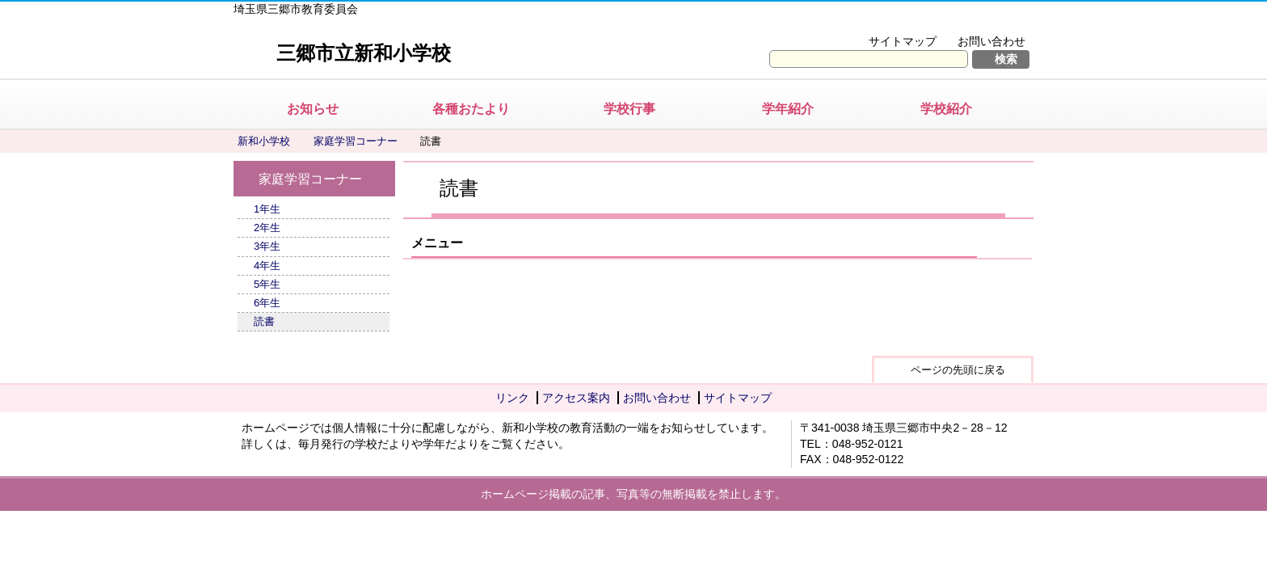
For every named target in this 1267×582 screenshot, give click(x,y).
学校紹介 (946, 109)
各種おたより (471, 109)
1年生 (267, 209)
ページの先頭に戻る (958, 370)
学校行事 (629, 109)
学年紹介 (788, 109)
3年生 (267, 246)
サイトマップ (903, 41)
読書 (264, 321)
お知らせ (313, 109)
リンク (512, 397)
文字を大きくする (871, 21)
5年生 (267, 284)
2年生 (267, 227)
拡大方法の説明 (980, 21)
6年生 (267, 303)
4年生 (267, 265)
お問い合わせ (991, 41)
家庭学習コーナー (356, 141)
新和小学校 (264, 141)
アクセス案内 (576, 397)
